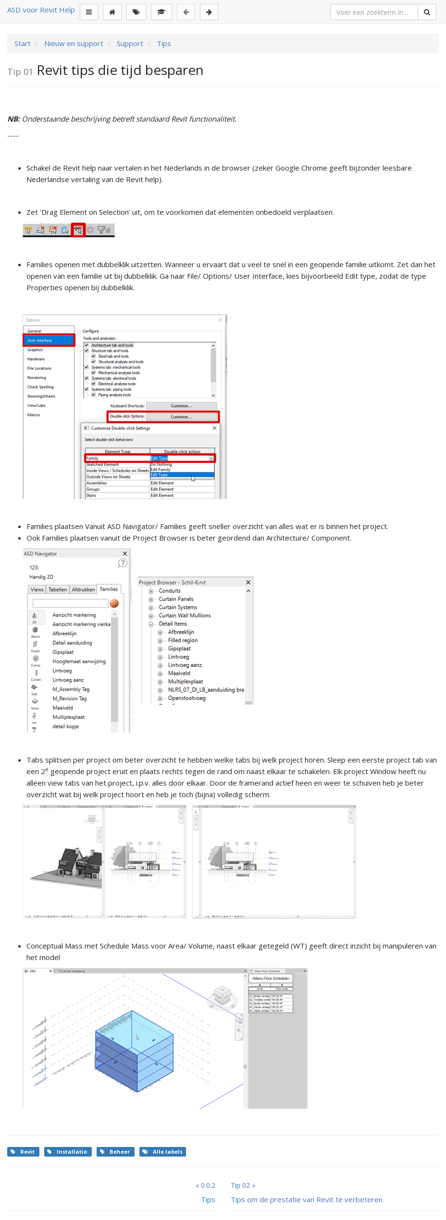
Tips (163, 43)
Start (22, 43)
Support (129, 43)
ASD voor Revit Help (41, 9)
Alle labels (162, 1151)
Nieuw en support (72, 43)
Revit (23, 1151)
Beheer (115, 1151)
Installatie (67, 1151)
